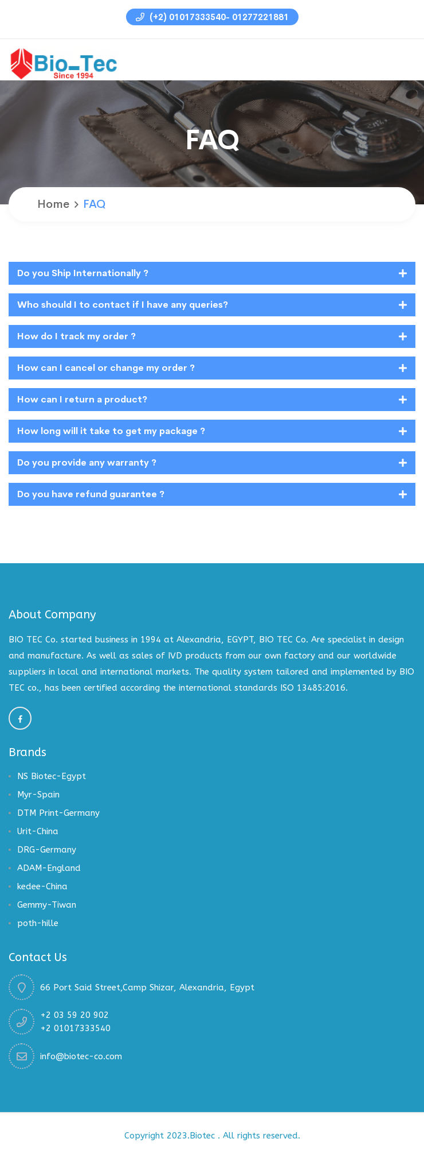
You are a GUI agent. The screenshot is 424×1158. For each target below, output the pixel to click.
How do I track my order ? (76, 336)
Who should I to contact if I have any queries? (122, 305)
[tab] (212, 273)
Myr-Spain (38, 794)
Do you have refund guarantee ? (90, 494)
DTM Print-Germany (58, 813)
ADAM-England (49, 868)
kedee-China (42, 886)
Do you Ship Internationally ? (82, 273)
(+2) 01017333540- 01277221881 (212, 16)
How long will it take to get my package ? (111, 431)
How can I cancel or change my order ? (106, 368)
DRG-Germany (46, 850)
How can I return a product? (82, 399)
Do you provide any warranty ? (86, 462)
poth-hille (37, 923)
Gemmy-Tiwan (46, 905)
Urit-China (37, 831)
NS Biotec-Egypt (51, 776)
